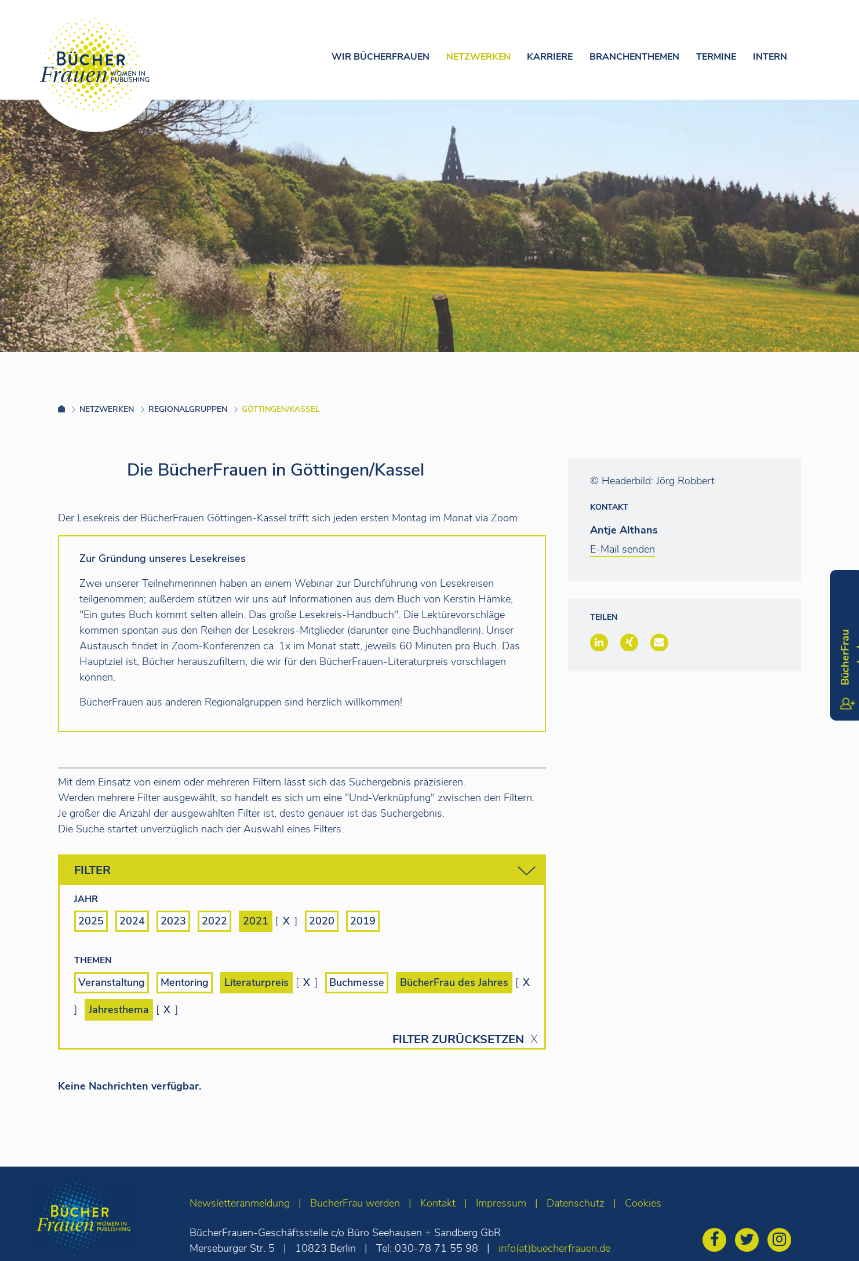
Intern (770, 56)
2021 (255, 921)
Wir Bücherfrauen (381, 56)
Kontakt (438, 1203)
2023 (173, 921)
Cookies (643, 1203)
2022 (214, 921)
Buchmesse (356, 982)
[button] (599, 642)
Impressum (501, 1203)
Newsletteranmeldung (240, 1203)
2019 (363, 921)
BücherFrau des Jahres (454, 982)
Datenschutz (576, 1203)
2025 (91, 921)
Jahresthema (119, 1010)
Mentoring (185, 982)
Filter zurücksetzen (458, 1039)
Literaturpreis (256, 982)
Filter (305, 871)
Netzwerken (478, 56)
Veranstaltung (111, 982)
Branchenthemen (634, 56)
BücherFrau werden (355, 1203)
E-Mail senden (622, 549)
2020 (321, 921)
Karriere (550, 56)
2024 (132, 921)
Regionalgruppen (187, 409)
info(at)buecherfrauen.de (554, 1248)
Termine (716, 56)
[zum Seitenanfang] (827, 1236)
